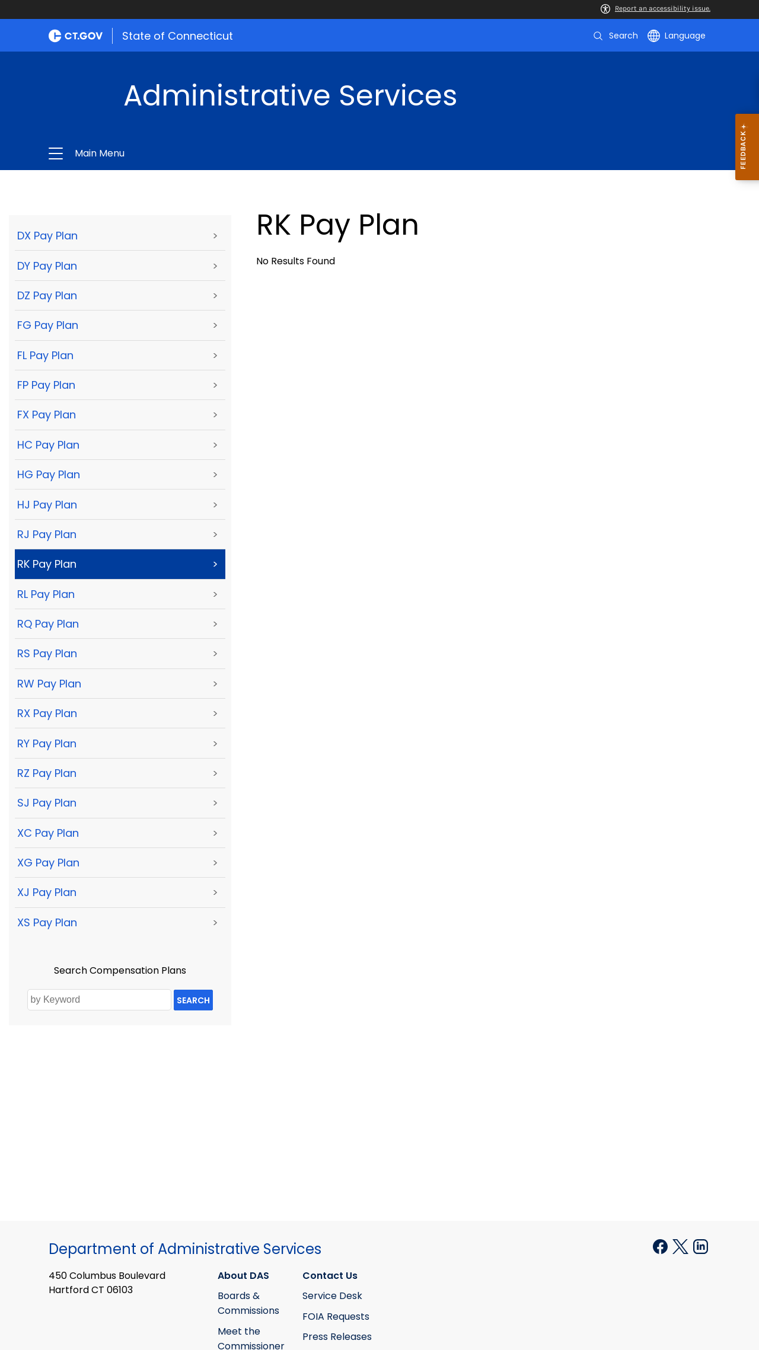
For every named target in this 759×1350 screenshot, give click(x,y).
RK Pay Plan (46, 563)
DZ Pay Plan (47, 295)
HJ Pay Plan (47, 504)
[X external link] (681, 1246)
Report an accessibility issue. (655, 8)
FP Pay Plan (46, 385)
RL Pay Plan (46, 594)
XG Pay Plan (48, 862)
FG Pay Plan (47, 325)
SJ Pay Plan (46, 802)
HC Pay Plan (48, 444)
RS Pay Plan (47, 653)
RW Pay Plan (49, 683)
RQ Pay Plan (48, 623)
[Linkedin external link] (700, 1246)
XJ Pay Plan (46, 892)
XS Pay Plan (47, 922)
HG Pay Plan (48, 474)
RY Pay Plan (46, 743)
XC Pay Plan (48, 833)
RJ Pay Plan (46, 534)
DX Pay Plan (47, 235)
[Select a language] (677, 35)
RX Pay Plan (47, 713)
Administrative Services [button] (238, 153)
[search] (615, 35)
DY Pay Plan (47, 265)
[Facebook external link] (661, 1246)
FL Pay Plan (45, 355)
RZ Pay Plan (46, 773)
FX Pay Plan (46, 414)
